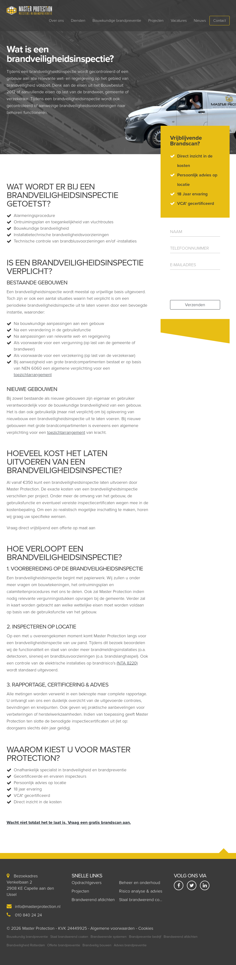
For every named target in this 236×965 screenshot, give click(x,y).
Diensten (78, 20)
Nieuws (200, 20)
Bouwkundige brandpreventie (117, 20)
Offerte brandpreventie (63, 945)
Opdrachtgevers (87, 882)
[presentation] (199, 284)
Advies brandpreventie (130, 945)
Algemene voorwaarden (112, 928)
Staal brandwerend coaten (143, 899)
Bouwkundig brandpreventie (27, 937)
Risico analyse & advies (140, 891)
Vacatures (179, 20)
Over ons (56, 20)
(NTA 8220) (127, 663)
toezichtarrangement (33, 374)
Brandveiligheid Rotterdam (26, 945)
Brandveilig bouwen (97, 945)
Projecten (156, 20)
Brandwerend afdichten (93, 899)
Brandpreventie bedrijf (145, 937)
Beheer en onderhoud (139, 882)
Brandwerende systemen (109, 937)
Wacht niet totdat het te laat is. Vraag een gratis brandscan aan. (69, 822)
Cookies (145, 928)
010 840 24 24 (28, 915)
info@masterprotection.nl (37, 906)
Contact (219, 20)
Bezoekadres (22, 876)
